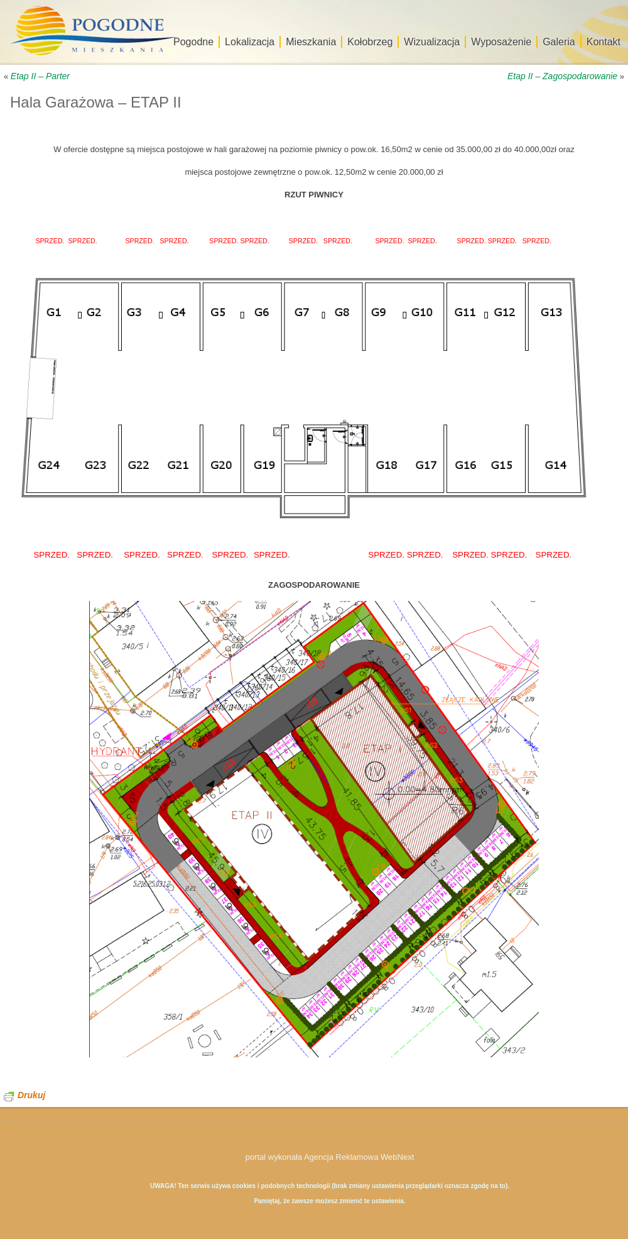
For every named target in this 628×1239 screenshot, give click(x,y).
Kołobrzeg (369, 41)
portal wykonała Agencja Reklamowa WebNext (330, 1157)
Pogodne (193, 41)
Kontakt (603, 41)
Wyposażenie (501, 41)
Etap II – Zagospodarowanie (562, 76)
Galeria (559, 41)
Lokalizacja (249, 41)
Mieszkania (311, 41)
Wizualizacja (432, 41)
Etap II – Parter (40, 76)
